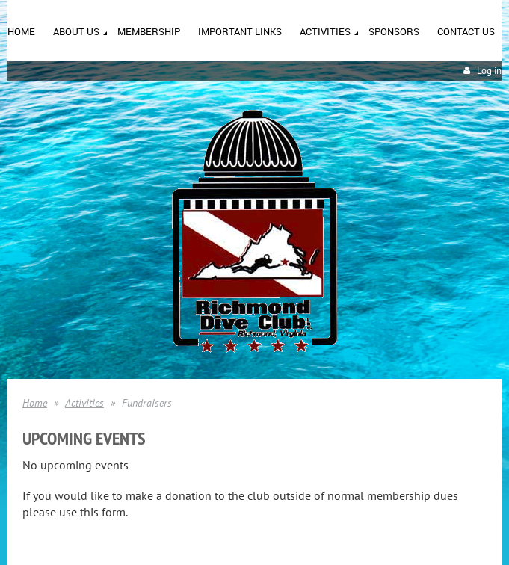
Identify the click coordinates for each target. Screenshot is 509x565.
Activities (84, 403)
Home (34, 403)
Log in (489, 70)
